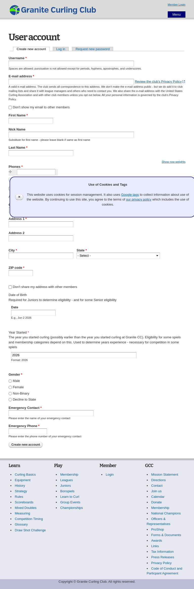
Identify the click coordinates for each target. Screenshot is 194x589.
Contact (157, 485)
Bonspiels (67, 491)
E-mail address (21, 76)
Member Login (176, 4)
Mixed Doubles (26, 508)
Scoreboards (24, 502)
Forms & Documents (166, 535)
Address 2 (17, 233)
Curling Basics (25, 474)
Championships (71, 508)
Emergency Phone (24, 426)
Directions (158, 480)
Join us (156, 491)
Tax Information (162, 551)
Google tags (130, 195)
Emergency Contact (25, 408)
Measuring (22, 513)
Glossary (21, 524)
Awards (156, 540)
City (13, 250)
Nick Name (17, 129)
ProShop (157, 529)
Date (14, 307)
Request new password (93, 49)
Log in (60, 49)
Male (16, 381)
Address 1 (18, 219)
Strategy (21, 491)
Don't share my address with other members (45, 287)
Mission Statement (164, 474)
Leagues (66, 480)
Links (155, 546)
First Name (18, 115)
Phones (16, 167)
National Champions (166, 513)
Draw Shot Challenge (30, 530)
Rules (19, 497)
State (82, 250)
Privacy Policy (161, 563)
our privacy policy (138, 199)
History (20, 485)
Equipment (23, 480)
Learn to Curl (69, 497)
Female (18, 387)
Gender (15, 374)
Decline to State (24, 399)
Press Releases (162, 557)
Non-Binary (21, 393)
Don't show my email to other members (41, 107)
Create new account (33, 49)
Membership (69, 474)
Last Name (18, 147)
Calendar (158, 497)
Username (18, 58)
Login (110, 474)
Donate (156, 502)
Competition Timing (29, 519)
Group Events (70, 502)
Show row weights (173, 161)
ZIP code (17, 268)
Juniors (65, 485)
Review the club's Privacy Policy (158, 81)
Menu (177, 14)
